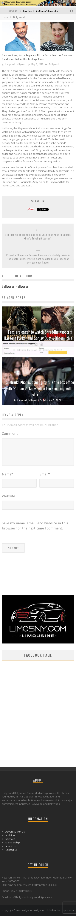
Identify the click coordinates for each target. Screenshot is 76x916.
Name (7, 474)
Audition (10, 835)
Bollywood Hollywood (15, 64)
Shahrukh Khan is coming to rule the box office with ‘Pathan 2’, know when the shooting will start (39, 388)
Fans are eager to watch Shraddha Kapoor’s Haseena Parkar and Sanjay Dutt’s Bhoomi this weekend (38, 338)
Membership (12, 842)
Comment (10, 433)
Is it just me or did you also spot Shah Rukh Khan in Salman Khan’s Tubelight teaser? (38, 236)
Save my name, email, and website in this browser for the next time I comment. (35, 525)
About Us (10, 846)
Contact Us (11, 849)
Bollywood (54, 64)
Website (8, 496)
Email (44, 474)
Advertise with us (15, 831)
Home (5, 17)
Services (10, 839)
